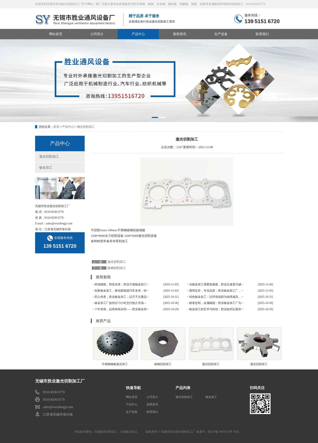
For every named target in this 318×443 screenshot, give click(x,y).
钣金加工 (45, 167)
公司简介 (97, 34)
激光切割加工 (86, 126)
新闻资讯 (179, 34)
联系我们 (262, 34)
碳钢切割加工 (116, 268)
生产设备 (221, 34)
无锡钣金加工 (129, 431)
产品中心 (138, 34)
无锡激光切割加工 (105, 431)
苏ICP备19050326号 (220, 431)
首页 (56, 126)
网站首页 (55, 34)
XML (236, 431)
